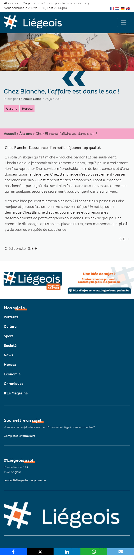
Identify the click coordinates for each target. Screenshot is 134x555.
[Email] (120, 551)
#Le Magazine (16, 393)
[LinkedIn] (67, 551)
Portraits (11, 317)
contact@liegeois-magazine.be (25, 480)
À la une (11, 109)
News (8, 355)
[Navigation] (123, 22)
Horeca (27, 109)
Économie (12, 374)
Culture (10, 326)
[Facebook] (13, 551)
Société (10, 345)
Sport (8, 336)
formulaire (28, 435)
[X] (40, 551)
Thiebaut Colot (30, 99)
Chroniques (14, 383)
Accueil (10, 133)
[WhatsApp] (93, 551)
